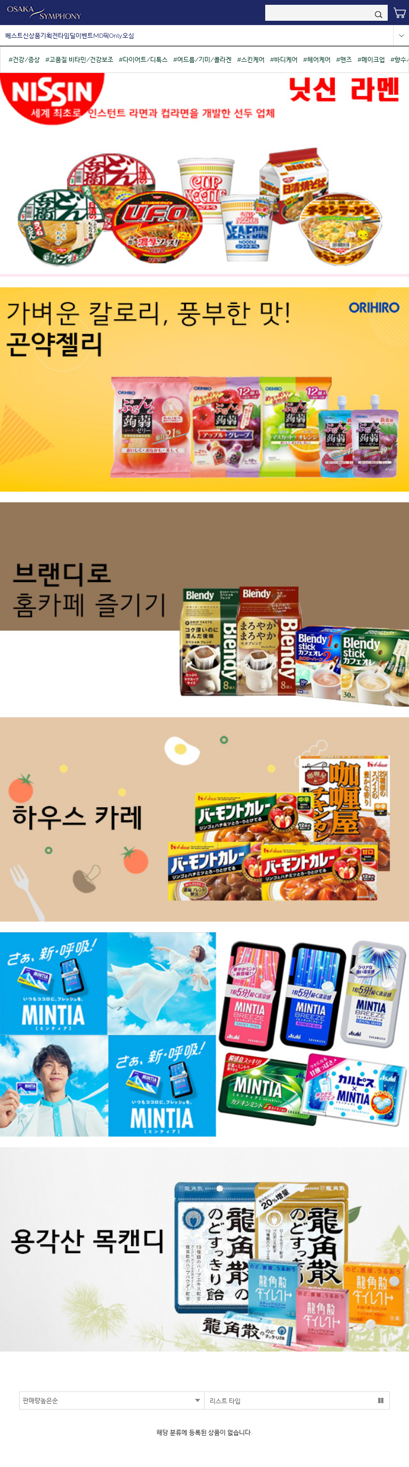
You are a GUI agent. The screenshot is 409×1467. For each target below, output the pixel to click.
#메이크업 (371, 59)
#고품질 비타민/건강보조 (79, 59)
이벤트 (84, 35)
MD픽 (101, 35)
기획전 (49, 35)
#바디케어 (284, 59)
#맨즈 (344, 59)
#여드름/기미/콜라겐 (202, 59)
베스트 (14, 35)
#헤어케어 (317, 59)
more (401, 36)
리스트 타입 (225, 1401)
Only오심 (121, 35)
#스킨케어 (251, 59)
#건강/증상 (24, 59)
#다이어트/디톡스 (143, 59)
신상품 (31, 35)
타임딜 (67, 35)
